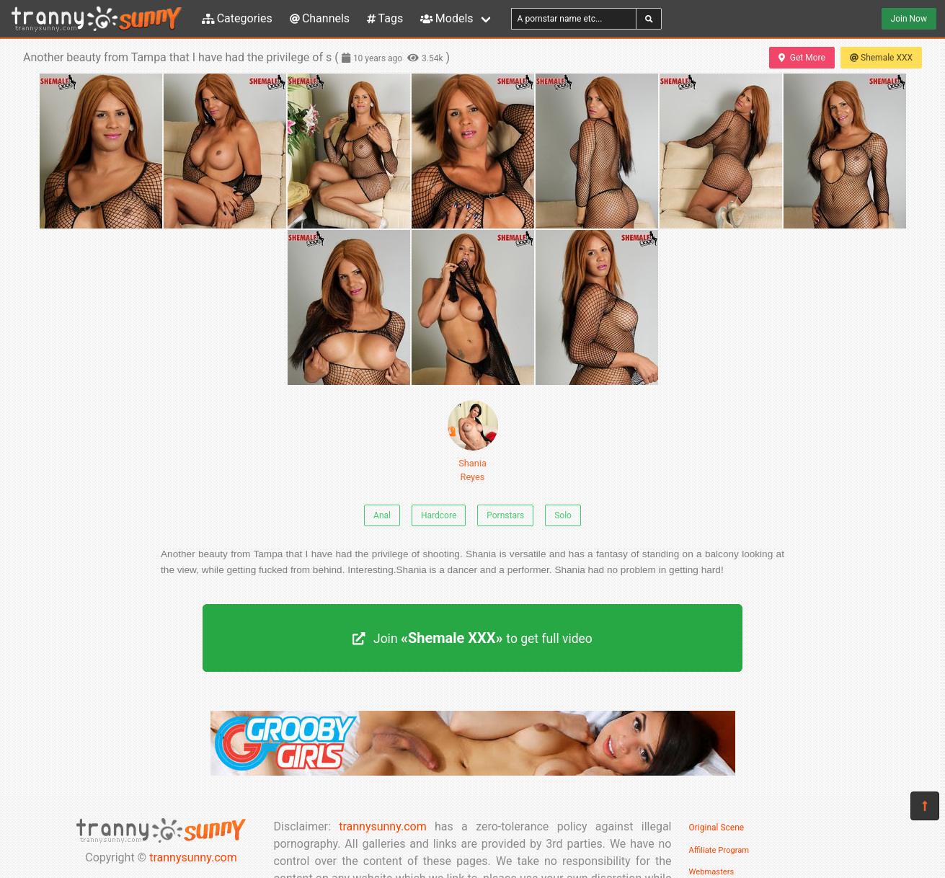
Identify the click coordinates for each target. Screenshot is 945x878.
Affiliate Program (719, 850)
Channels (320, 18)
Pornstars (505, 515)
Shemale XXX (881, 58)
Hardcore (438, 515)
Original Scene (717, 827)
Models (446, 18)
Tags (385, 18)
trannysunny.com (193, 857)
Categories (237, 18)
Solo (563, 515)
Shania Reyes (473, 441)
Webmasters (712, 872)
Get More (801, 58)
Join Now (909, 19)
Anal (382, 515)
